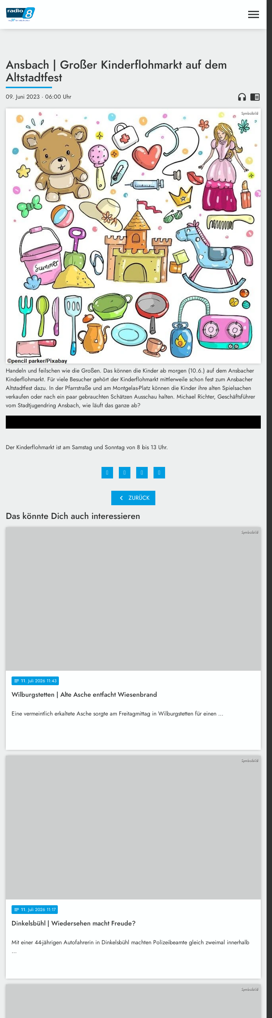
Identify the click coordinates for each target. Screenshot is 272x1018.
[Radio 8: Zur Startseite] (69, 14)
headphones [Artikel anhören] (242, 97)
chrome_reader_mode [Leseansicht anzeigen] (255, 97)
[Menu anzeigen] (253, 14)
